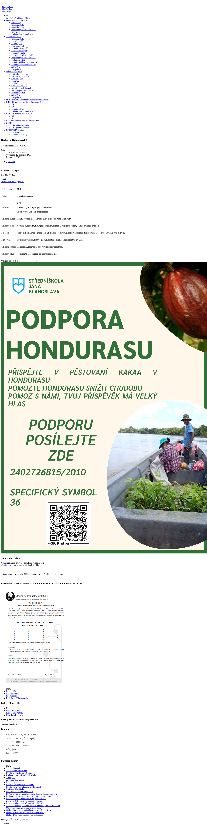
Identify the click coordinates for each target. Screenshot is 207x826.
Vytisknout (10, 161)
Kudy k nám (7, 11)
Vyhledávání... (7, 261)
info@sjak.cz (7, 6)
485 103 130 (7, 9)
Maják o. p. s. (8, 565)
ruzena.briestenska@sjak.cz (12, 181)
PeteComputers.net (20, 819)
